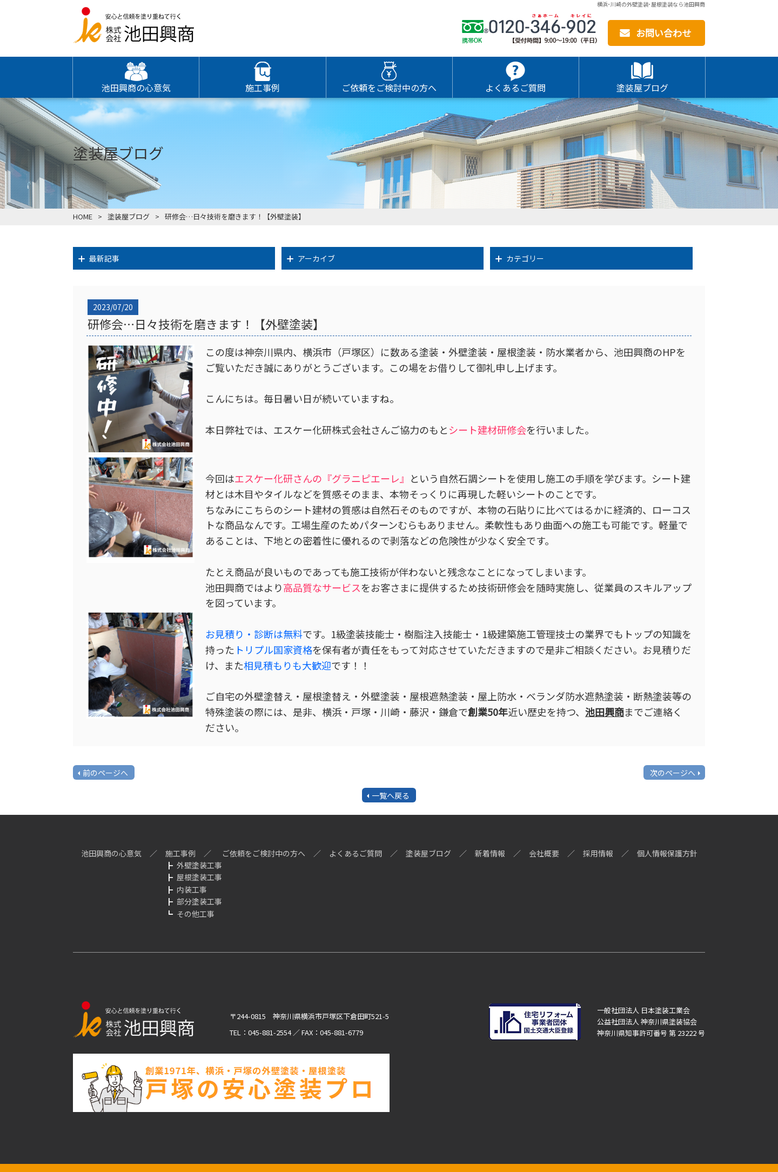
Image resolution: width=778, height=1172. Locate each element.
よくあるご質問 (355, 853)
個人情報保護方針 (667, 853)
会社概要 (544, 853)
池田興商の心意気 (111, 853)
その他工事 (195, 913)
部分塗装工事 (199, 901)
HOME (82, 216)
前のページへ (105, 772)
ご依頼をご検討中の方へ (263, 853)
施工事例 (180, 853)
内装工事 (192, 889)
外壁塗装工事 (199, 865)
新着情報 (490, 853)
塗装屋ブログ (129, 216)
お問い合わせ (663, 32)
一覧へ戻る (391, 795)
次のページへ (672, 772)
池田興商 (604, 712)
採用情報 (598, 853)
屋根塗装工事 (199, 877)
